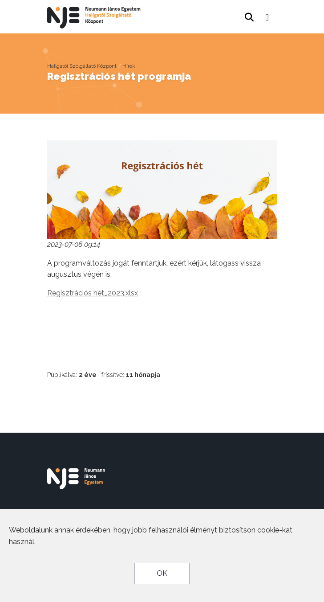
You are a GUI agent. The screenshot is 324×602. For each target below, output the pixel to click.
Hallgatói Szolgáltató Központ (82, 66)
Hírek (128, 66)
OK (162, 573)
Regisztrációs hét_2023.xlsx (92, 293)
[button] (267, 14)
